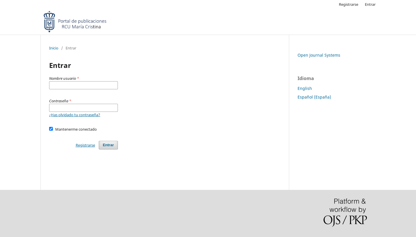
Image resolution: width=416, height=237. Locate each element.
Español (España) (314, 97)
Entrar (370, 4)
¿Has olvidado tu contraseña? (74, 114)
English (305, 88)
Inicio (53, 48)
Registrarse (348, 4)
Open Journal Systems (319, 55)
